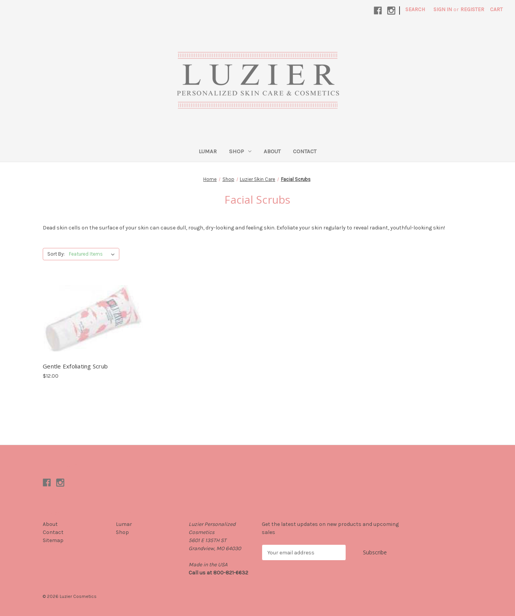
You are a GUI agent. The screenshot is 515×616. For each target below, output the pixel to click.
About (272, 151)
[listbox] (93, 254)
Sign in (442, 9)
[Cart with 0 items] (496, 9)
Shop (240, 151)
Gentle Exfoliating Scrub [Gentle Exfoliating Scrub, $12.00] (75, 366)
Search (415, 9)
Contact (304, 151)
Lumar (208, 151)
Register (472, 9)
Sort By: (56, 254)
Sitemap (53, 540)
